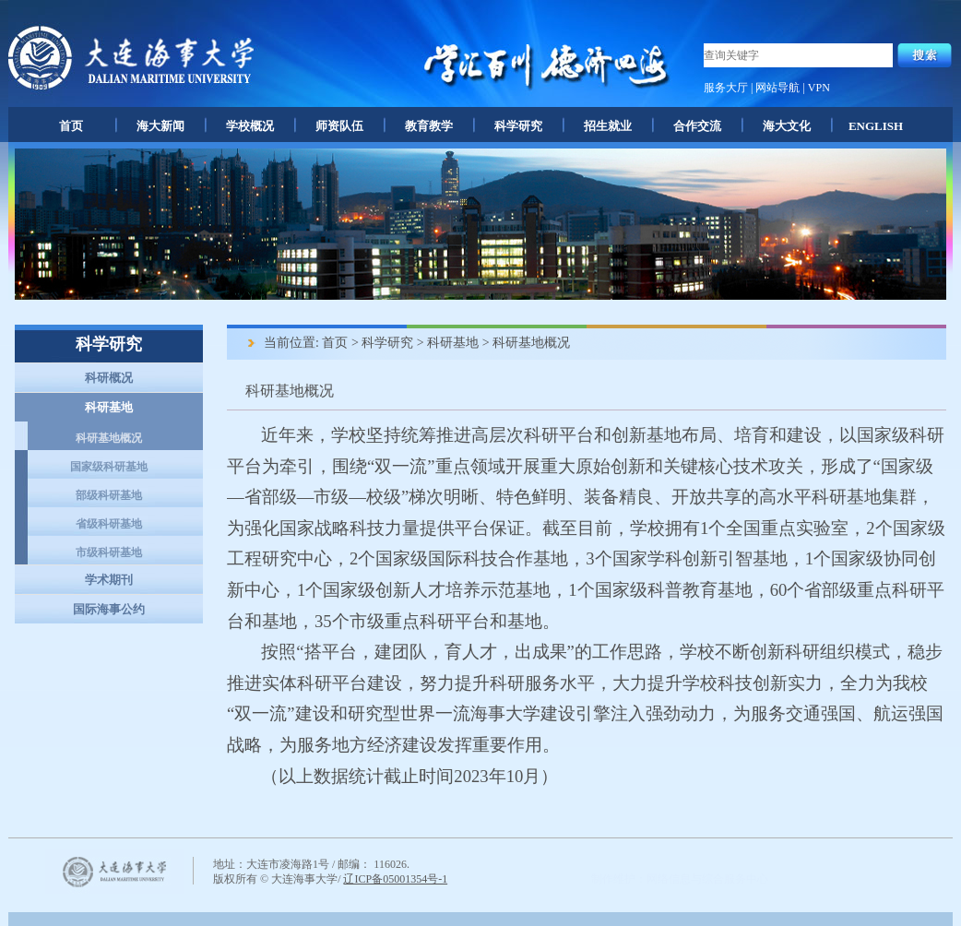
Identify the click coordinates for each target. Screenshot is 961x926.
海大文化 (787, 126)
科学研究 (518, 126)
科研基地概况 (109, 438)
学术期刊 (109, 580)
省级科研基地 (109, 523)
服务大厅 (726, 87)
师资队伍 (339, 126)
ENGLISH (875, 126)
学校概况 (250, 126)
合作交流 (697, 126)
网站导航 (777, 87)
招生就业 (608, 126)
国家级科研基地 (109, 466)
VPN (819, 87)
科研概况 (109, 378)
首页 (71, 126)
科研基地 (109, 407)
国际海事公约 (109, 609)
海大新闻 (160, 126)
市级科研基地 (109, 552)
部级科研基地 (109, 495)
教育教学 (429, 126)
